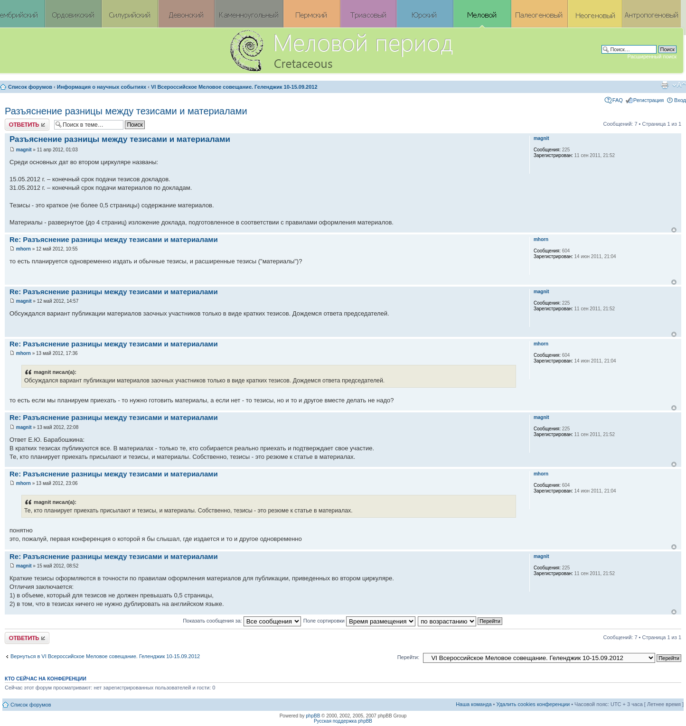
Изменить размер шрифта (679, 85)
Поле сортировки (359, 621)
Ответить (27, 124)
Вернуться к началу (674, 230)
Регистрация (648, 100)
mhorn (23, 248)
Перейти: (408, 657)
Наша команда (473, 704)
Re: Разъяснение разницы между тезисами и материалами (113, 239)
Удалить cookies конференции (533, 704)
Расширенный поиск (652, 56)
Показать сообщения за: (242, 621)
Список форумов (30, 87)
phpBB (313, 715)
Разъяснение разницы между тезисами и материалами (126, 111)
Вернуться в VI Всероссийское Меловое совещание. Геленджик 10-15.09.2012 (105, 656)
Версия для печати (664, 85)
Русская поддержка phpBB (343, 721)
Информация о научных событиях (101, 87)
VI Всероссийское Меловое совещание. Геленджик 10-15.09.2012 (234, 87)
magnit (24, 149)
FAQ (617, 100)
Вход (680, 100)
